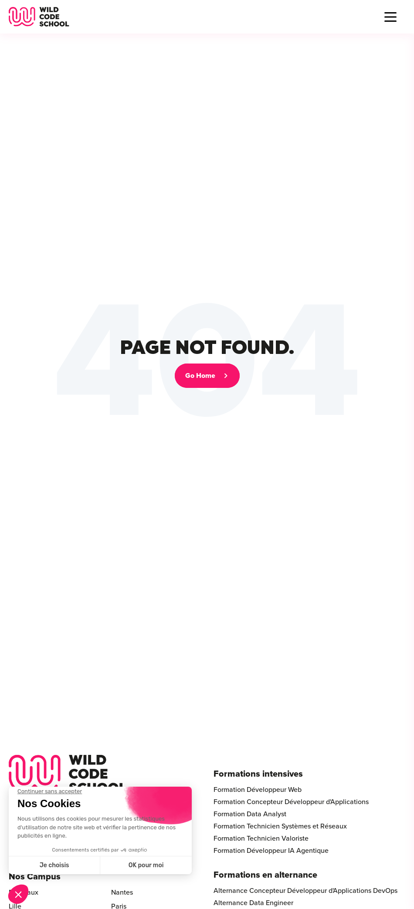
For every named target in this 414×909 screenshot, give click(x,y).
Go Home (200, 375)
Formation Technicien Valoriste (261, 838)
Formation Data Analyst (250, 814)
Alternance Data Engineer (253, 903)
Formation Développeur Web (258, 790)
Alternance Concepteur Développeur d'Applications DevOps (305, 891)
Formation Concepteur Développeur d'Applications (291, 802)
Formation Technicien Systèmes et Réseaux (280, 826)
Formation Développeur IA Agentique (271, 851)
